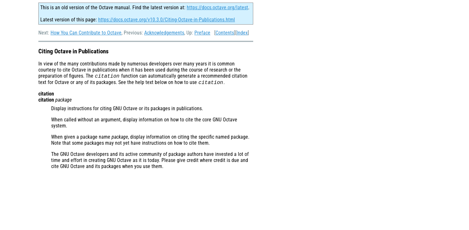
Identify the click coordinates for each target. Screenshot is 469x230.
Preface (202, 33)
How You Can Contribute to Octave (86, 33)
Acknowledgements (164, 33)
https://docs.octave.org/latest (217, 7)
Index (242, 33)
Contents (224, 33)
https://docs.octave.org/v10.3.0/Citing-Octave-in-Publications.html (166, 20)
